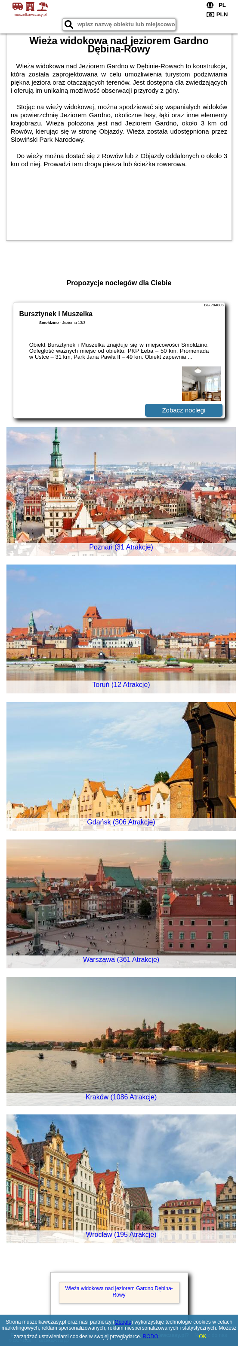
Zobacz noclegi (183, 410)
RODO (150, 1337)
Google (122, 1322)
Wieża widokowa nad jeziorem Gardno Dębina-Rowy (119, 1291)
